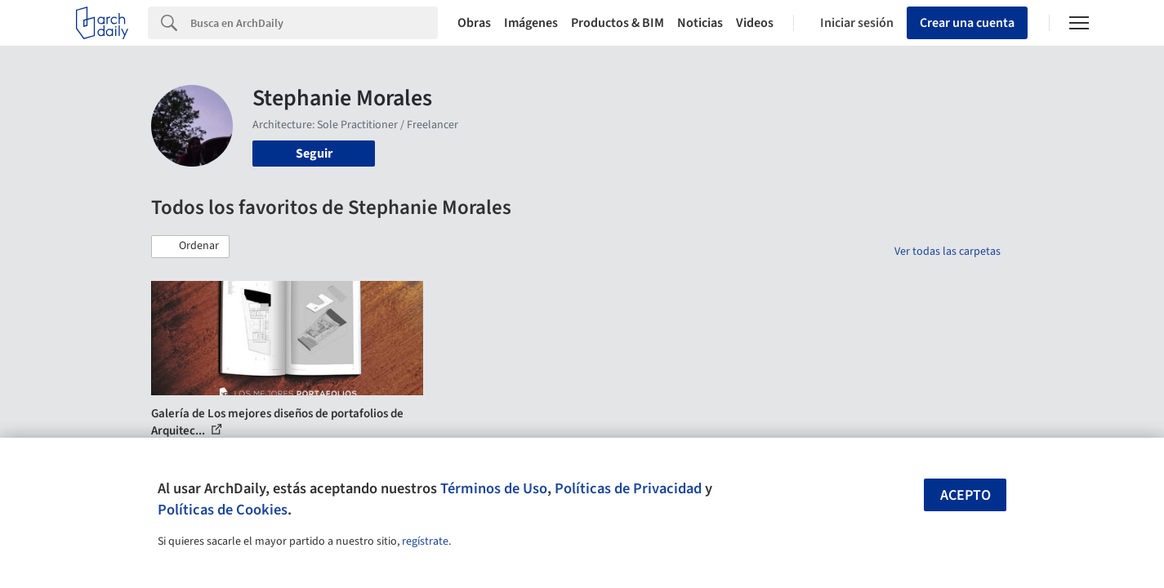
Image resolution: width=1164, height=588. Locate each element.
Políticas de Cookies (223, 509)
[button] (190, 246)
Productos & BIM (617, 22)
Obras (474, 22)
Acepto (965, 495)
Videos (755, 22)
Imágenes (531, 22)
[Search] (314, 23)
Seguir (314, 154)
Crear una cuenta (967, 23)
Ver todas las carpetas (947, 251)
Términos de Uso (493, 488)
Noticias (700, 22)
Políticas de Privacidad (628, 488)
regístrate (425, 541)
